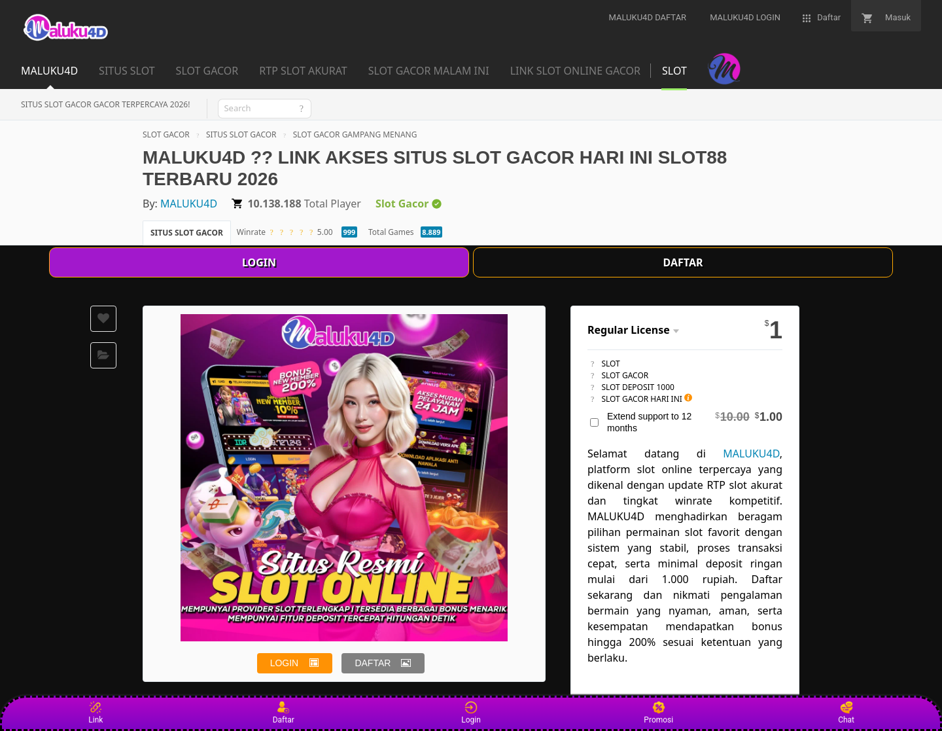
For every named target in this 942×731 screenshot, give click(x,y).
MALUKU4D (188, 203)
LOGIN (259, 262)
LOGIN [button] (284, 663)
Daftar (283, 712)
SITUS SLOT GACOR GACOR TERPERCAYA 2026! (105, 104)
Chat (846, 712)
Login (471, 712)
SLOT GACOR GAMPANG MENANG (355, 134)
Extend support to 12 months (694, 421)
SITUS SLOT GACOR (241, 134)
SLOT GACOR (166, 134)
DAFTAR (683, 262)
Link (95, 712)
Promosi (658, 712)
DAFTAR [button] (373, 663)
